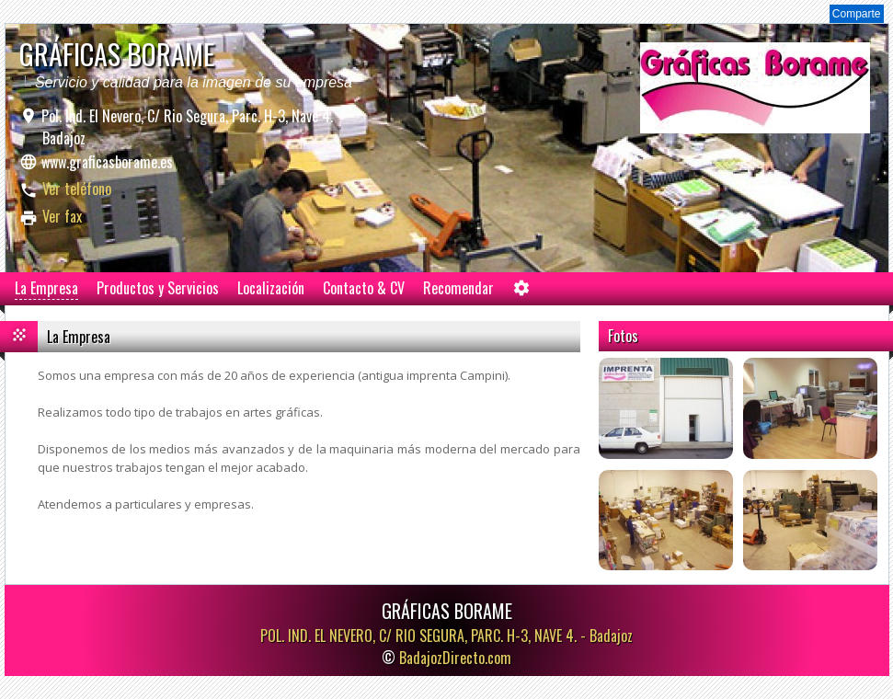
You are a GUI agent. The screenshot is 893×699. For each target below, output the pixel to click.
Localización (270, 288)
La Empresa (46, 288)
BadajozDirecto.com (455, 658)
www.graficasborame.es (107, 162)
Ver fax (62, 216)
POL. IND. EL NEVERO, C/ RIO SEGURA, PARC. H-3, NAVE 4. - (446, 636)
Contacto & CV (364, 288)
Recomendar (458, 288)
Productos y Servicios (158, 288)
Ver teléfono (76, 189)
